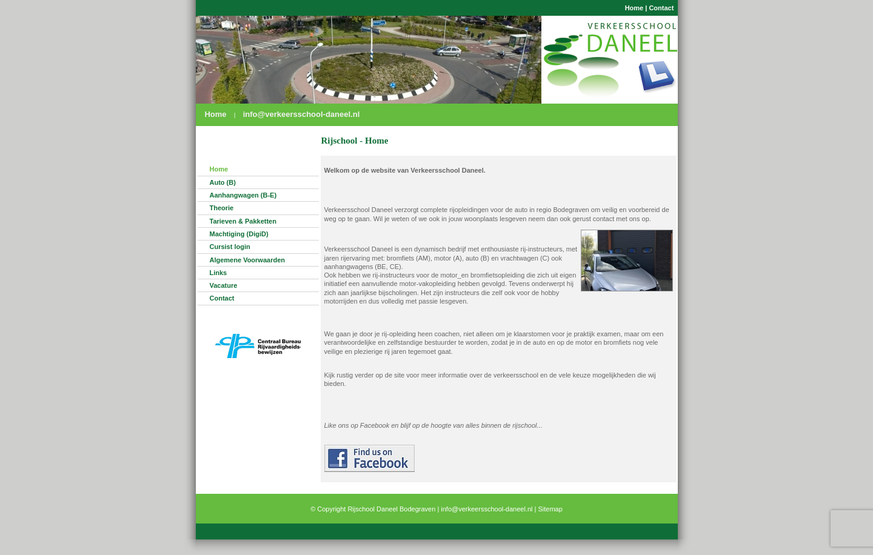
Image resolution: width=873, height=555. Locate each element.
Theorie (222, 207)
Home (634, 8)
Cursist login (230, 246)
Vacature (224, 285)
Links (218, 272)
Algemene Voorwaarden (248, 260)
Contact (661, 8)
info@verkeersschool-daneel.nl (301, 114)
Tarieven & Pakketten (243, 221)
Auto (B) (223, 182)
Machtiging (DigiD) (239, 234)
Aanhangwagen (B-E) (243, 195)
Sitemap (550, 509)
